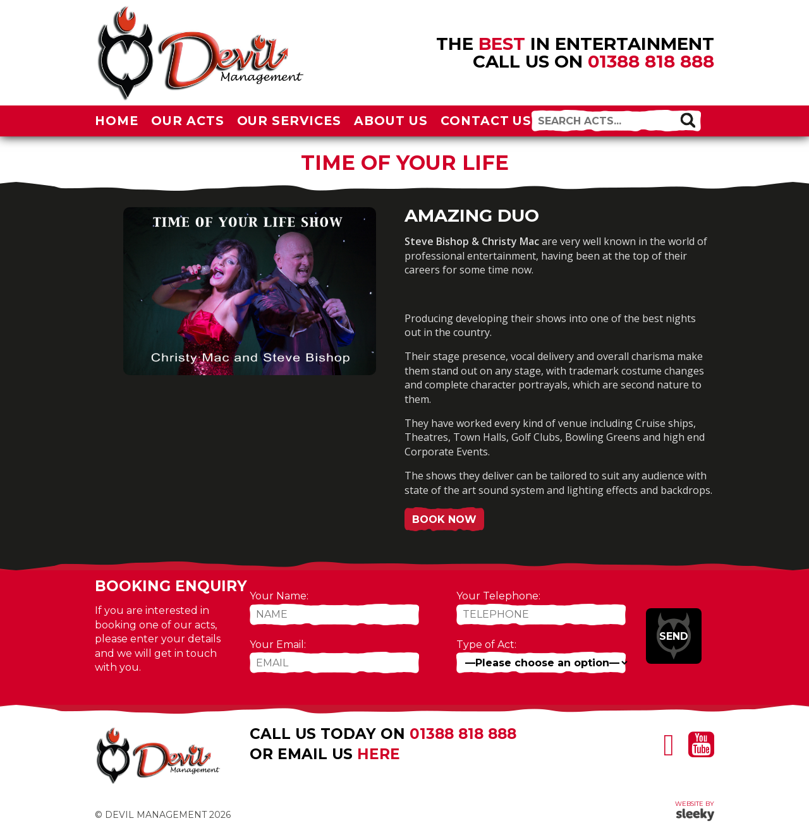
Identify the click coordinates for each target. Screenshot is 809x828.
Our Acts (187, 120)
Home (116, 120)
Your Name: (279, 596)
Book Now (444, 519)
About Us (391, 120)
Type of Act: (486, 645)
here (378, 754)
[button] (687, 120)
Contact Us (486, 120)
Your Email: (278, 645)
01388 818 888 (651, 61)
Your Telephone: (498, 596)
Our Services (289, 120)
